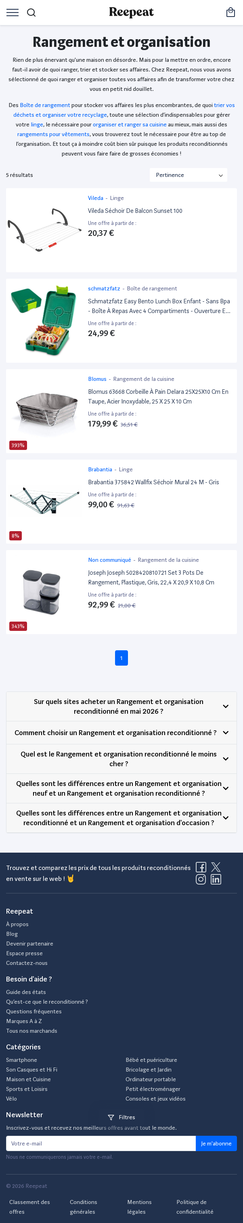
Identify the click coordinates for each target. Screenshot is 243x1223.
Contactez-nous (27, 963)
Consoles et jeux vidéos (156, 1098)
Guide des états (26, 992)
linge (37, 124)
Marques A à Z (24, 1021)
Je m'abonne (216, 1143)
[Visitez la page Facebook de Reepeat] (202, 869)
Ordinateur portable (151, 1079)
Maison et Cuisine (28, 1079)
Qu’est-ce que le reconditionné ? (47, 1001)
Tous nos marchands (31, 1031)
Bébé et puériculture (151, 1060)
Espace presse (24, 953)
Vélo (11, 1098)
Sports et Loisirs (27, 1089)
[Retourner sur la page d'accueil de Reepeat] (131, 12)
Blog (12, 934)
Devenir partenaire (29, 943)
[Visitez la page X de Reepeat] (217, 869)
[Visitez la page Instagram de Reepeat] (202, 881)
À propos (17, 924)
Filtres (121, 1117)
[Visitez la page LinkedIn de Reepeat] (216, 881)
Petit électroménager (153, 1089)
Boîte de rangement (45, 105)
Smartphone (21, 1060)
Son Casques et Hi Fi (31, 1069)
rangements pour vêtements (53, 134)
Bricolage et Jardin (149, 1069)
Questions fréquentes (34, 1011)
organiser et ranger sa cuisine (130, 124)
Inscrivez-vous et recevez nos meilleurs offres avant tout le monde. (91, 1127)
